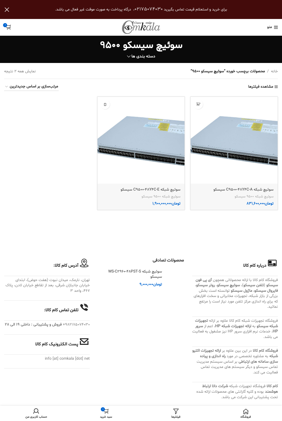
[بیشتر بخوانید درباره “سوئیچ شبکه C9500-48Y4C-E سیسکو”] (105, 104)
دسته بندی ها (143, 56)
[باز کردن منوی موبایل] (272, 27)
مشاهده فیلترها (260, 87)
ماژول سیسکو (241, 290)
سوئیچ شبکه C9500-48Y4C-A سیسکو (243, 189)
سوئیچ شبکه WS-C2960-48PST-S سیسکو (135, 274)
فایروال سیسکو (266, 290)
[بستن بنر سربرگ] (7, 9)
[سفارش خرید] (31, 87)
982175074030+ (76, 324)
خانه (274, 71)
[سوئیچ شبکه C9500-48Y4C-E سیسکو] (141, 140)
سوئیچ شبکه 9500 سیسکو (254, 196)
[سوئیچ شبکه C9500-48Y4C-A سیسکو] (234, 140)
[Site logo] (141, 27)
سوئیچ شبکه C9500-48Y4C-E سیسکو (150, 189)
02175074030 (148, 9)
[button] (198, 104)
